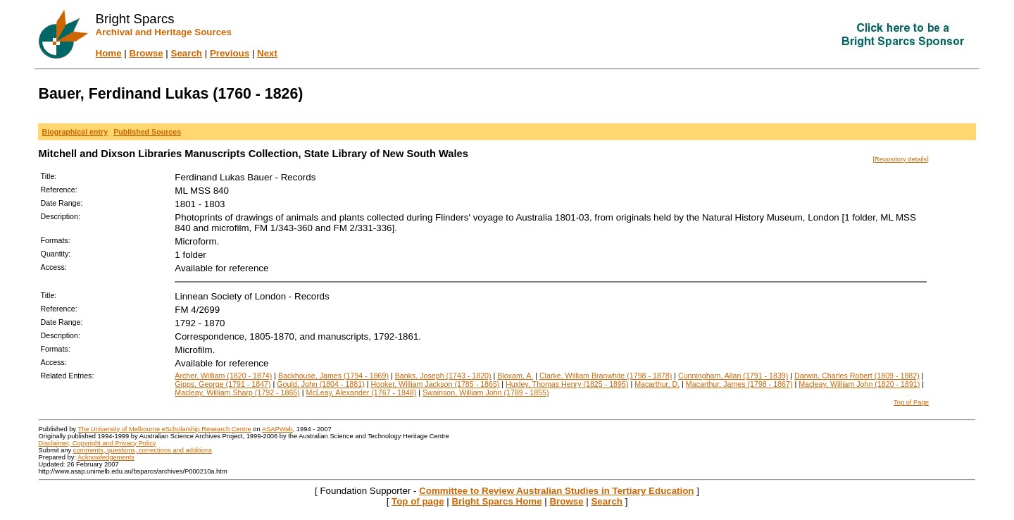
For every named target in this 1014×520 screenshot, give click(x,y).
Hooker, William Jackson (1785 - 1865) (434, 384)
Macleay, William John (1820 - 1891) (859, 384)
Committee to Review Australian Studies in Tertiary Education (556, 490)
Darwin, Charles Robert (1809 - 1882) (857, 375)
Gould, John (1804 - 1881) (320, 384)
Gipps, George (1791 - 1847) (222, 384)
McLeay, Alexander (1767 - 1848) (361, 392)
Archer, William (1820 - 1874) (223, 375)
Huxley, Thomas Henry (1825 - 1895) (567, 384)
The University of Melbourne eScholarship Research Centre (164, 429)
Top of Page (911, 402)
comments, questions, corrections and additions (142, 450)
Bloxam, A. (515, 375)
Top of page (418, 501)
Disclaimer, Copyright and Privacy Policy (97, 443)
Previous (229, 53)
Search (186, 53)
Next (267, 53)
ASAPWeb (277, 429)
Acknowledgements (105, 457)
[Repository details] (901, 159)
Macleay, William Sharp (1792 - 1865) (237, 392)
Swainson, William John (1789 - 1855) (486, 392)
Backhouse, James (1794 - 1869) (333, 375)
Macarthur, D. (657, 384)
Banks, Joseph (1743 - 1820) (443, 375)
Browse (146, 53)
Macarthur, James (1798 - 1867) (739, 384)
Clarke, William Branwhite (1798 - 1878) (605, 375)
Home (109, 53)
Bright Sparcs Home (496, 501)
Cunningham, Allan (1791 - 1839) (733, 375)
